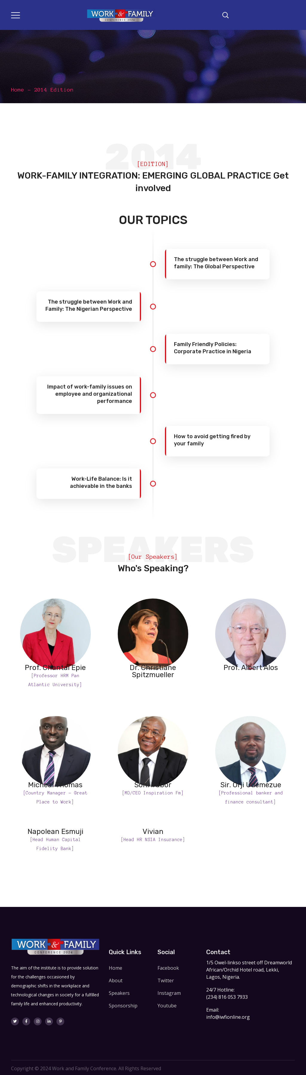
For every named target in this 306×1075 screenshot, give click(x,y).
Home (17, 90)
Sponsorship (123, 1005)
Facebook (168, 968)
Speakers (119, 993)
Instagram (169, 993)
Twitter (165, 980)
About (116, 980)
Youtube (167, 1005)
